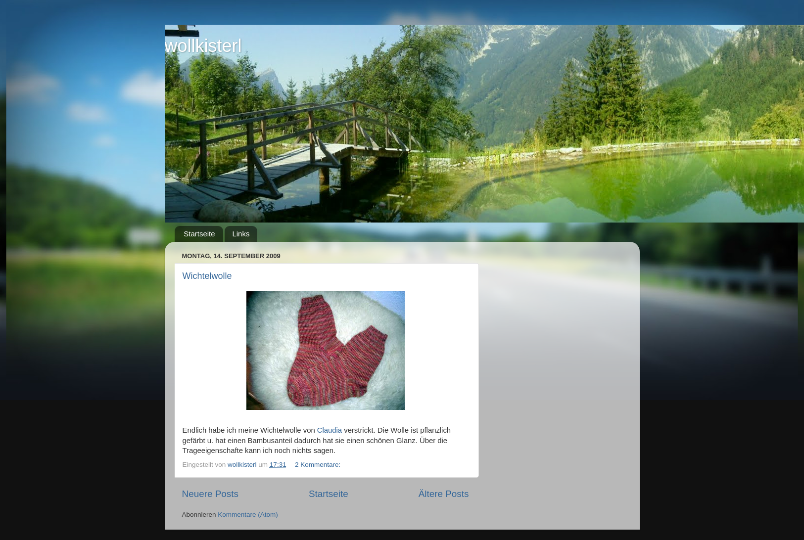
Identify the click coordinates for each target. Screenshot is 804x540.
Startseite (199, 233)
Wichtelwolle (207, 276)
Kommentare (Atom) (248, 514)
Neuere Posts (210, 494)
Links (240, 233)
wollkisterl (203, 46)
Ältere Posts (444, 494)
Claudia (330, 430)
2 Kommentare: (318, 464)
